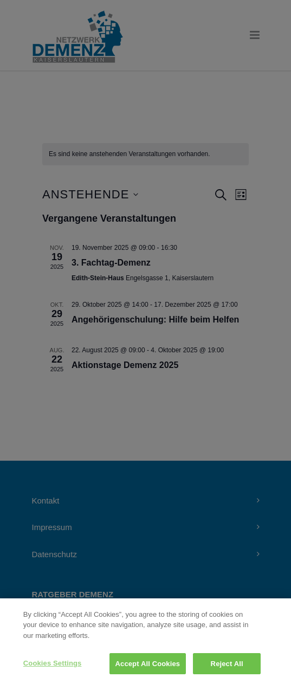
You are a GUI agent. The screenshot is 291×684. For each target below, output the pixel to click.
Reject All (227, 669)
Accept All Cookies (147, 669)
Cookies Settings (52, 668)
